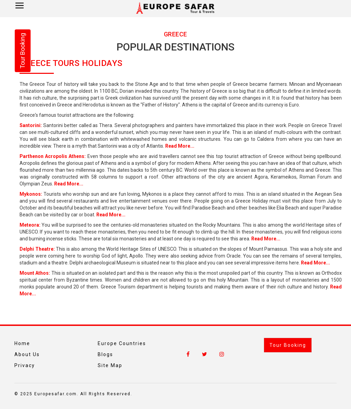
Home (22, 343)
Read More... (179, 146)
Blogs (105, 354)
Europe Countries (122, 343)
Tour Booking (287, 345)
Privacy (24, 365)
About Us (27, 354)
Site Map (110, 365)
